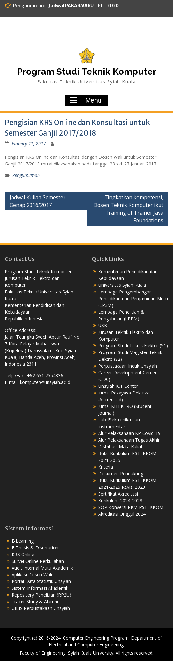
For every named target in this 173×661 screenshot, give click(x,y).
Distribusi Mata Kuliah (120, 447)
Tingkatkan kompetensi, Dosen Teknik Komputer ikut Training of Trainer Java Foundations (128, 209)
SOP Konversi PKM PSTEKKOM (130, 507)
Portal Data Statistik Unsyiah (41, 581)
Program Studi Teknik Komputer (86, 71)
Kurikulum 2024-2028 (120, 500)
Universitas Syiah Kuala (122, 285)
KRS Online (23, 554)
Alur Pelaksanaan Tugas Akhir (129, 440)
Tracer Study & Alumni (35, 601)
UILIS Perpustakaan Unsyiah (41, 608)
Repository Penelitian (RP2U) (41, 595)
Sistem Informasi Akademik (40, 588)
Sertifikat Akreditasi (118, 494)
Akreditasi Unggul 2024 (122, 514)
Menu (85, 100)
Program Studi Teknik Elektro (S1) (133, 346)
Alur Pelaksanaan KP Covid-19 (129, 433)
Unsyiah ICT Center (118, 386)
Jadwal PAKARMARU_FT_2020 (83, 6)
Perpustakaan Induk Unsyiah (127, 366)
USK (102, 325)
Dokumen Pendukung (120, 473)
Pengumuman (26, 175)
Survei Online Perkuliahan (38, 561)
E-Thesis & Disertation (35, 548)
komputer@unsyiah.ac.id (45, 382)
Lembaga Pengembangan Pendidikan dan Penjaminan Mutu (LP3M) (133, 298)
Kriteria (105, 467)
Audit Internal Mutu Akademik (42, 568)
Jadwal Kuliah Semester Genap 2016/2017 (37, 201)
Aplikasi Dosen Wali (32, 575)
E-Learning (23, 541)
